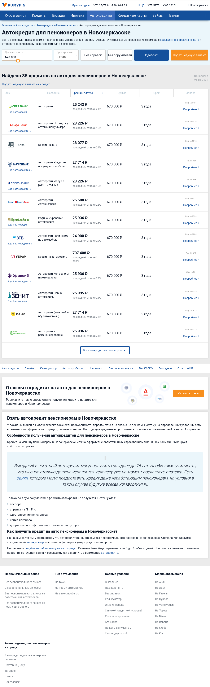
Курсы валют (15, 15)
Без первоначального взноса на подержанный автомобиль (25, 595)
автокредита (109, 552)
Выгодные (111, 582)
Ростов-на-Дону (15, 665)
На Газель (161, 593)
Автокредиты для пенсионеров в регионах (25, 657)
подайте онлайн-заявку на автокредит (50, 548)
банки (22, 478)
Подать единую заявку (189, 55)
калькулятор (35, 542)
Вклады (58, 15)
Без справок (93, 55)
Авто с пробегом (72, 368)
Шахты (9, 676)
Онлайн (29, 368)
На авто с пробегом (67, 593)
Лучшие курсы (80, 5)
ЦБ (141, 5)
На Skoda (161, 627)
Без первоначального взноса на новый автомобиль (25, 604)
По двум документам (118, 627)
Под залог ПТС (114, 587)
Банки (174, 15)
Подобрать (151, 55)
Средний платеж (82, 93)
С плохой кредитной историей (123, 610)
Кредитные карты (132, 15)
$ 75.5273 (153, 5)
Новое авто (96, 368)
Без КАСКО (146, 368)
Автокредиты (101, 15)
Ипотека (77, 15)
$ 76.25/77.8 (101, 5)
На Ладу (160, 587)
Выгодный (165, 368)
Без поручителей (120, 55)
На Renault (161, 622)
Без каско (111, 622)
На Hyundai (162, 599)
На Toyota (161, 610)
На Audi (159, 582)
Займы (158, 15)
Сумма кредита (14, 52)
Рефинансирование (117, 616)
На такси (60, 582)
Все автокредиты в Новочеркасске (105, 350)
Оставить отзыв (188, 393)
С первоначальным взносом (23, 587)
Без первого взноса (121, 368)
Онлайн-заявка (114, 604)
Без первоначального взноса (23, 582)
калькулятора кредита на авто (179, 40)
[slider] (18, 61)
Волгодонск (12, 682)
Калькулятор (48, 368)
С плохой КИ (185, 368)
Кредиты (39, 15)
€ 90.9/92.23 (119, 5)
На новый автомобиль (69, 587)
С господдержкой (116, 633)
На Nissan (161, 616)
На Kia (159, 633)
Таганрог (10, 670)
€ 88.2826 (169, 5)
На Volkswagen (164, 604)
